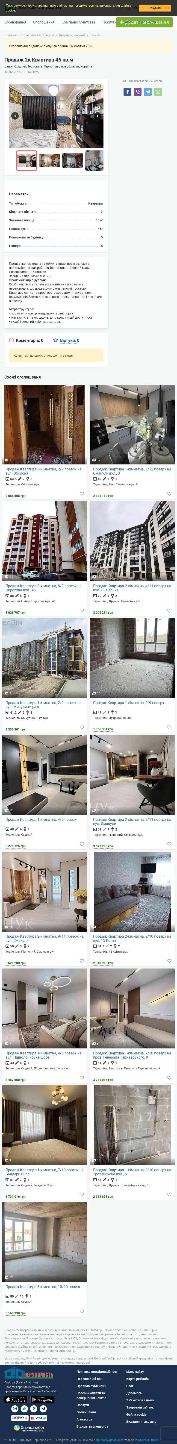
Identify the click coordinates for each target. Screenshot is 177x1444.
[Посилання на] (14, 1408)
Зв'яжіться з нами (140, 1400)
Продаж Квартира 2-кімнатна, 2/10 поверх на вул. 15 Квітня (132, 938)
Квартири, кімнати (72, 35)
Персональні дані (90, 1379)
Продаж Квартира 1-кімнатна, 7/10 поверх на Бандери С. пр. (45, 1172)
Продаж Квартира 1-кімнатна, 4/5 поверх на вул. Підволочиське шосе (44, 1055)
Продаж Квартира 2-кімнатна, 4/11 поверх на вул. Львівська (132, 588)
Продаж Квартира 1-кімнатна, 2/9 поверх (128, 703)
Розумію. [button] (155, 8)
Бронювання (15, 22)
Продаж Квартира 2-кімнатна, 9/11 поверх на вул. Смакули (132, 822)
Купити (95, 35)
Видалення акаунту (141, 1422)
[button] (17, 11)
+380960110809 (148, 1440)
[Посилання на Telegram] (43, 1408)
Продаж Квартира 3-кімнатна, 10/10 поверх (43, 1287)
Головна (10, 35)
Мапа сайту (135, 1372)
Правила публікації (91, 1386)
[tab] (26, 340)
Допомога (147, 22)
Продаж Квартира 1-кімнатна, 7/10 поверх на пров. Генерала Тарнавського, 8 (132, 1055)
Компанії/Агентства (79, 22)
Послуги (110, 22)
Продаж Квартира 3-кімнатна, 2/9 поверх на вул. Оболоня (44, 471)
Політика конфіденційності (97, 1372)
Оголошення (44, 22)
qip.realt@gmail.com (109, 1440)
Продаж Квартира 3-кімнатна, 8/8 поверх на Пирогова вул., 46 (44, 588)
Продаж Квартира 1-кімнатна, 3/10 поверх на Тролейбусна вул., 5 (132, 1172)
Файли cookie (136, 1415)
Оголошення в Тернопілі (38, 35)
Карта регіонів (137, 1379)
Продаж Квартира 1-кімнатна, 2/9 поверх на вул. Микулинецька (44, 705)
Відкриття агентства (92, 1427)
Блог (128, 22)
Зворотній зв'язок (140, 1407)
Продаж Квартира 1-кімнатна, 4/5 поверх (41, 820)
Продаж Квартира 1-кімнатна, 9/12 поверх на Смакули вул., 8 (132, 471)
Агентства (84, 1419)
